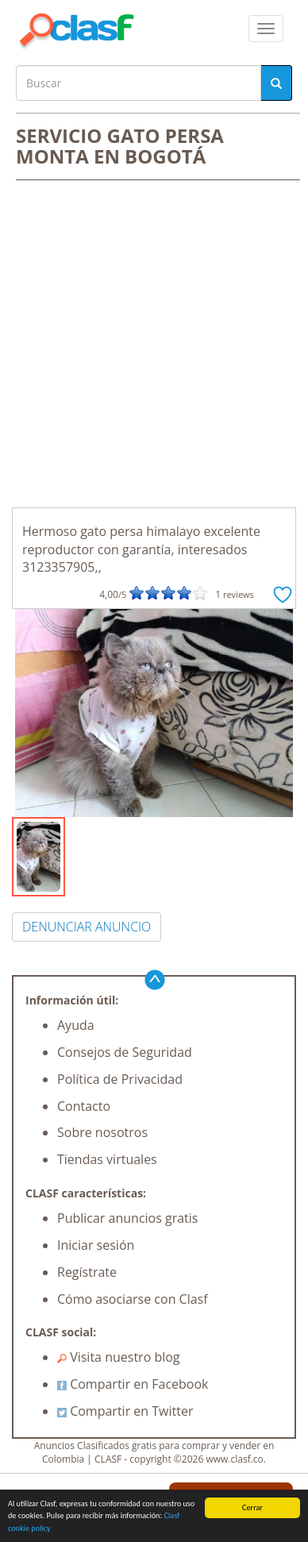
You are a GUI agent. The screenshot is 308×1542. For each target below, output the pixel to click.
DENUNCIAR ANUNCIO (86, 926)
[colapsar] (265, 28)
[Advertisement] (154, 345)
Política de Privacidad (120, 1079)
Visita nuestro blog (118, 1357)
